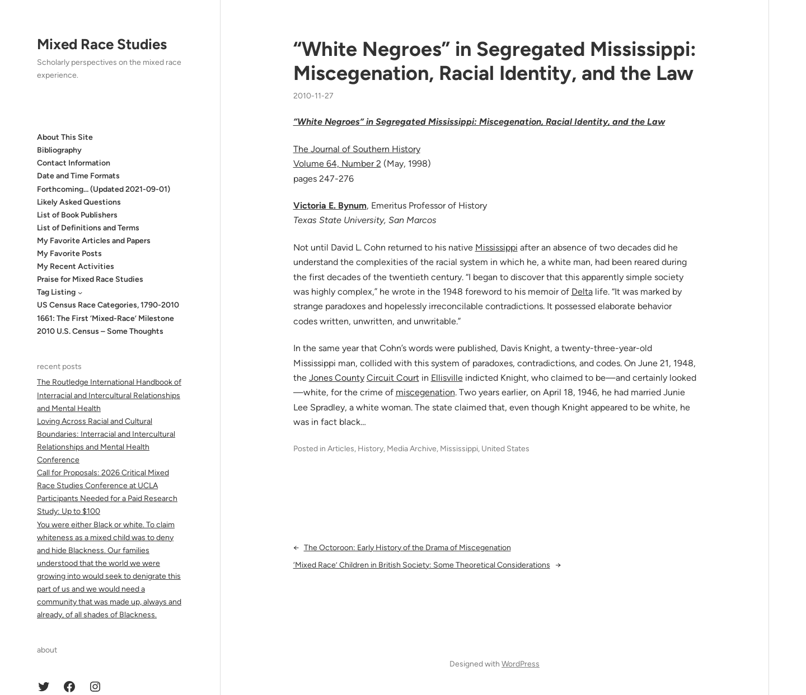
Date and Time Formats (78, 176)
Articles (340, 448)
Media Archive (412, 448)
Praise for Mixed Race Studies (90, 279)
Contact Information (73, 163)
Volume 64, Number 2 (337, 163)
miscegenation (425, 392)
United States (505, 448)
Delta (582, 291)
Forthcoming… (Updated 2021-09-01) (103, 189)
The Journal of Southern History (356, 149)
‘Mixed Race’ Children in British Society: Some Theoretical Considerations (421, 565)
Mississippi (496, 247)
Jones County (336, 377)
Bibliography (59, 150)
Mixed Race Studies (102, 44)
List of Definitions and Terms (88, 228)
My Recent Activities (75, 266)
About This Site (65, 137)
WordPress (521, 664)
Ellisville (447, 377)
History (370, 448)
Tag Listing (56, 292)
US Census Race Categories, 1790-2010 (108, 305)
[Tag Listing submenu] (80, 292)
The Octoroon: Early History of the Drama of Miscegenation (407, 547)
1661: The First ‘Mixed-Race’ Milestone (105, 318)
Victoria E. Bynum (330, 205)
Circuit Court (393, 377)
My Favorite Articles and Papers (94, 240)
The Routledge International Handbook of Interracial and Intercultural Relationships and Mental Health (109, 395)
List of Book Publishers (77, 215)
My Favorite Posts (69, 253)
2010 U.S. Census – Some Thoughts (100, 331)
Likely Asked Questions (79, 202)
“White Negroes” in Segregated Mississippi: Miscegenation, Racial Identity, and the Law (494, 61)
